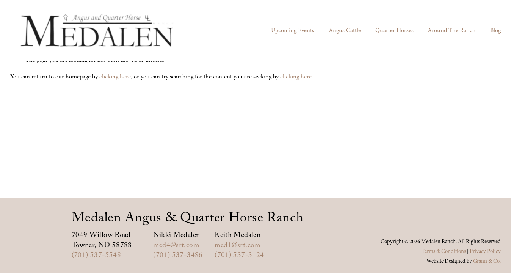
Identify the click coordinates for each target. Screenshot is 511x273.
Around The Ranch (452, 30)
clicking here (115, 76)
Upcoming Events (292, 30)
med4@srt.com (176, 246)
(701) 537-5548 (96, 256)
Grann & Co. (487, 261)
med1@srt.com (237, 246)
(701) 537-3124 (239, 256)
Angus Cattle (345, 30)
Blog (495, 30)
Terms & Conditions (444, 251)
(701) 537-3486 (177, 256)
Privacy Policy (485, 251)
